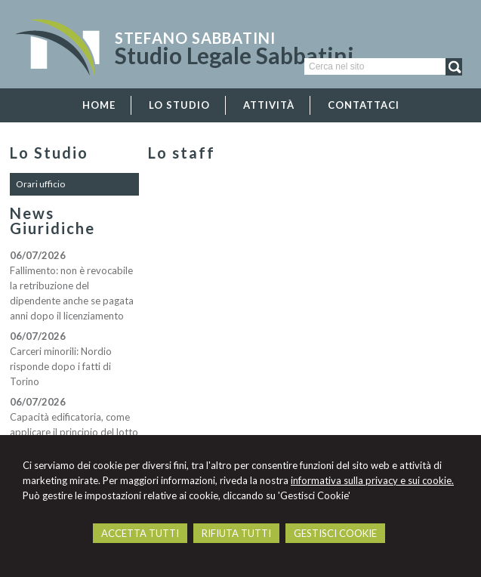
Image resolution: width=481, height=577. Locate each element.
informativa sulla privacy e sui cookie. (372, 480)
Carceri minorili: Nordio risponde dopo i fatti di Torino (61, 366)
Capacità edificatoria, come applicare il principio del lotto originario (74, 432)
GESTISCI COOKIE (335, 533)
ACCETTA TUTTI (140, 533)
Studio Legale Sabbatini (234, 55)
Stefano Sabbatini (195, 38)
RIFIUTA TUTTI (236, 533)
